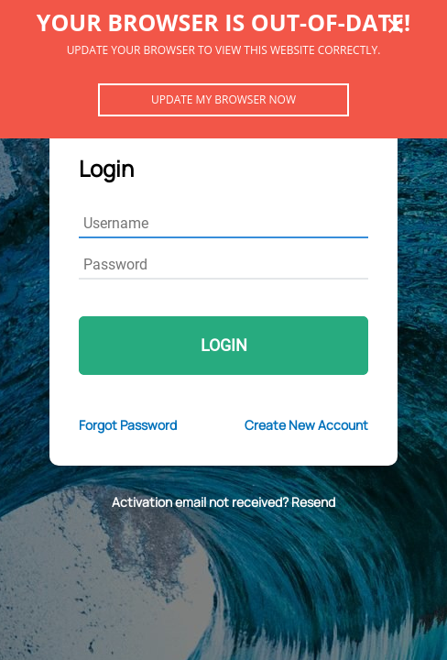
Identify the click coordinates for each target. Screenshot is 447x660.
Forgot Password (128, 425)
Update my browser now (223, 99)
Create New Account (306, 425)
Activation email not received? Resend (223, 502)
